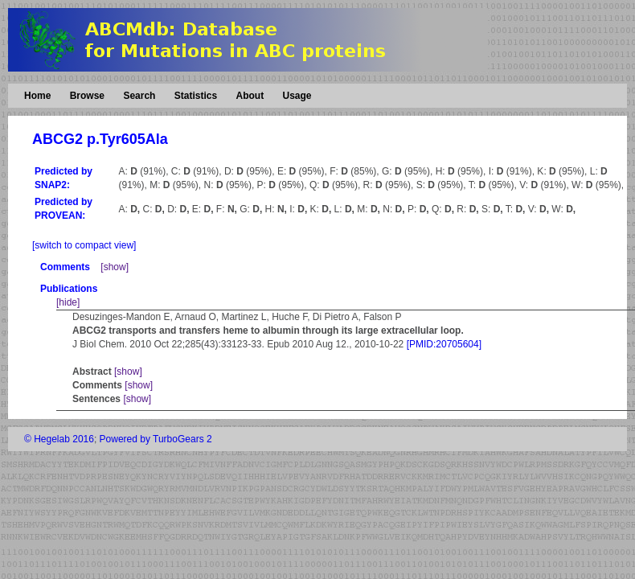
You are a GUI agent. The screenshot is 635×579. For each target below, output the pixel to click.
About (250, 95)
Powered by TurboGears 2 (156, 439)
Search (139, 95)
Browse (87, 95)
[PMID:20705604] (444, 344)
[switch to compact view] (84, 245)
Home (37, 95)
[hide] (68, 302)
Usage (296, 95)
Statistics (195, 95)
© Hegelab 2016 (59, 439)
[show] (114, 267)
